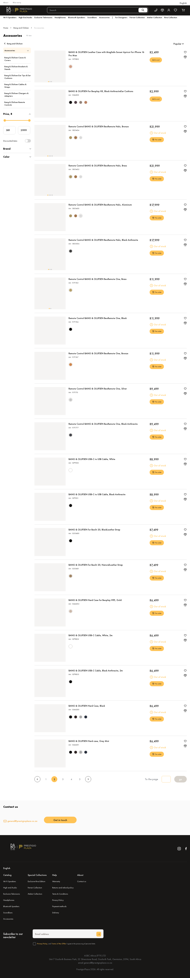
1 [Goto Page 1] (46, 779)
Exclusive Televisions (11, 893)
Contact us (81, 881)
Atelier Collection (35, 893)
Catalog (7, 875)
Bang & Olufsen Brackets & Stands (16, 67)
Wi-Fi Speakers (9, 881)
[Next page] (88, 779)
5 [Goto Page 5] (79, 779)
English (183, 3)
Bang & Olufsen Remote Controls (14, 103)
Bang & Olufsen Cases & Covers (15, 59)
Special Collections (37, 875)
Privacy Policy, (42, 943)
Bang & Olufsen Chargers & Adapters (16, 94)
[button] (183, 3)
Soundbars (7, 912)
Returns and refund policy (62, 887)
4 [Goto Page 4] (71, 779)
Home (5, 27)
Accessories (8, 918)
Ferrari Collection (35, 887)
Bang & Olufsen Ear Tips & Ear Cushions (17, 76)
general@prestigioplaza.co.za (22, 821)
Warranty (17, 2)
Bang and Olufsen (21, 27)
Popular (177, 43)
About (5, 2)
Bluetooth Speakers (11, 906)
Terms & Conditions (60, 893)
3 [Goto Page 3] (63, 779)
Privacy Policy (58, 900)
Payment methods (59, 906)
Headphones (8, 900)
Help (54, 875)
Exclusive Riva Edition (36, 881)
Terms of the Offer (59, 943)
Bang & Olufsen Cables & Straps (15, 85)
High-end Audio (10, 887)
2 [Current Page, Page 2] (54, 779)
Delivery (55, 912)
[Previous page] (37, 779)
